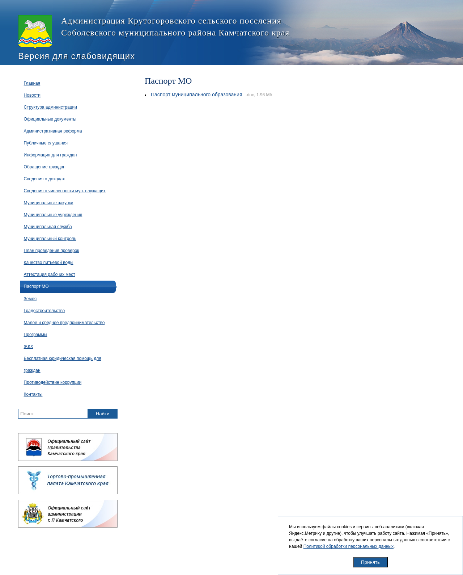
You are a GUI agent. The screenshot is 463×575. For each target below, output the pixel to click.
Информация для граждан (50, 155)
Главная (32, 83)
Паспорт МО (36, 286)
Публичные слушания (46, 143)
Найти (103, 413)
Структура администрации (50, 107)
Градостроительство (44, 310)
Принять (370, 562)
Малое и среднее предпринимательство (64, 322)
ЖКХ (28, 346)
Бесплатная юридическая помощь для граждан (62, 364)
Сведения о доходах (44, 178)
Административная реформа (53, 131)
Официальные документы (50, 119)
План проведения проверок (51, 250)
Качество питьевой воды (48, 262)
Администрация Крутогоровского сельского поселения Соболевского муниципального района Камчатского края (153, 32)
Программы (35, 334)
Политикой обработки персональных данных (348, 546)
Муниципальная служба (48, 226)
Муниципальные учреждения (53, 214)
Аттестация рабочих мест (49, 274)
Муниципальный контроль (50, 238)
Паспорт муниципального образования (196, 94)
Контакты (33, 394)
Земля (30, 298)
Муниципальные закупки (48, 202)
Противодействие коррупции (53, 382)
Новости (32, 95)
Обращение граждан (44, 166)
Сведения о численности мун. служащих (65, 190)
